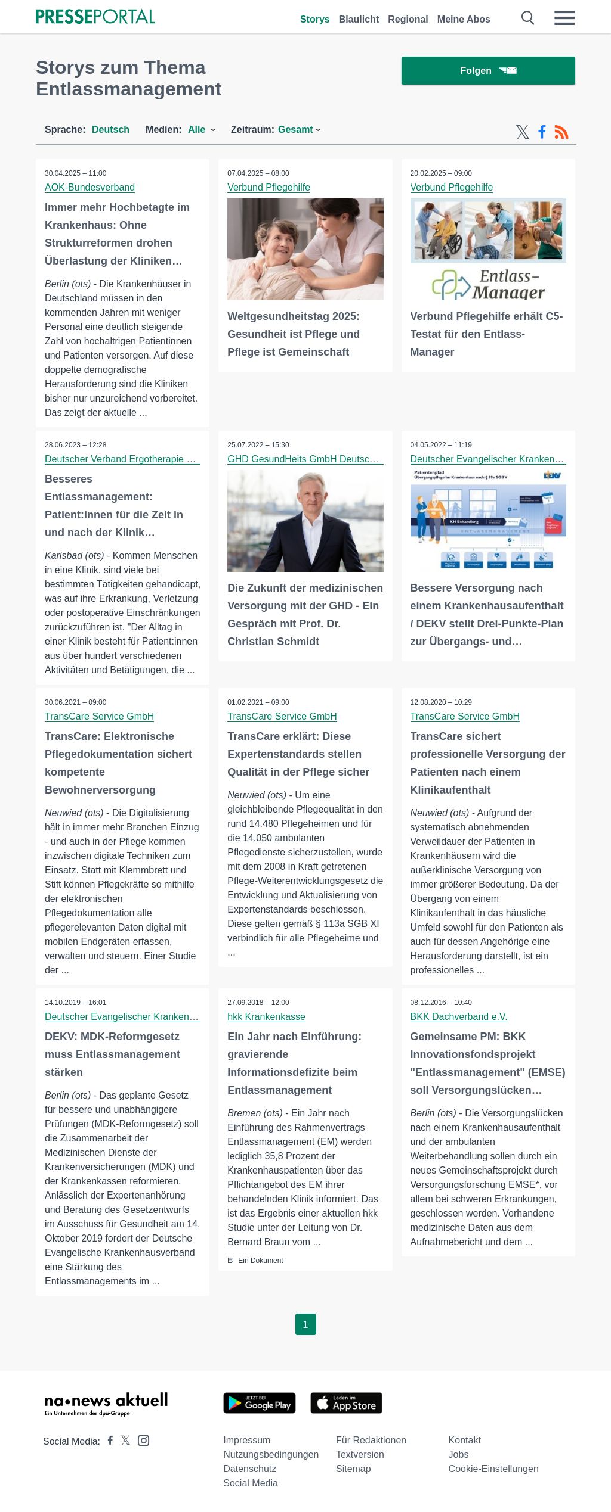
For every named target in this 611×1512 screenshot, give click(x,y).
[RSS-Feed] (561, 132)
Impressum (246, 1440)
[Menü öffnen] (564, 18)
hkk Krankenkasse (266, 1017)
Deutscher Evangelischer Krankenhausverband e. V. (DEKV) (173, 1017)
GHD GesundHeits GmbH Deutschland (310, 459)
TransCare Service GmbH (99, 716)
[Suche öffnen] (528, 18)
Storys (315, 19)
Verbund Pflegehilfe (268, 187)
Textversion (360, 1454)
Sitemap (353, 1469)
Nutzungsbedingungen (271, 1454)
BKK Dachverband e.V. (459, 1017)
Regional (408, 19)
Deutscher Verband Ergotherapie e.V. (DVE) (138, 459)
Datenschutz (249, 1469)
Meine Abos (463, 19)
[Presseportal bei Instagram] (140, 1440)
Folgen (488, 71)
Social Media (250, 1483)
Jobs (459, 1454)
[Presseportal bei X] (122, 1441)
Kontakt (465, 1440)
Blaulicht (359, 19)
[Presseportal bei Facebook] (106, 1441)
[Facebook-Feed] (542, 132)
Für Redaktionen (371, 1440)
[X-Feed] (522, 132)
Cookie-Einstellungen (494, 1469)
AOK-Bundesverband (90, 187)
